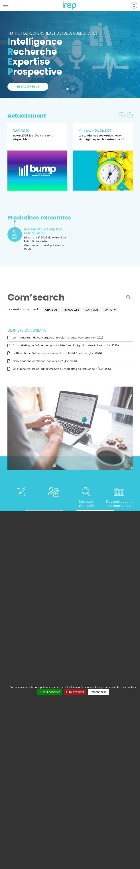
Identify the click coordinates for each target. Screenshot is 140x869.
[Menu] (5, 5)
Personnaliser (98, 692)
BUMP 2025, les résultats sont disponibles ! (33, 137)
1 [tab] (68, 90)
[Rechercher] (70, 297)
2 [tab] (73, 90)
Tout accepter (49, 692)
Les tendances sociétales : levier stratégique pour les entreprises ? (101, 137)
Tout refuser (75, 692)
